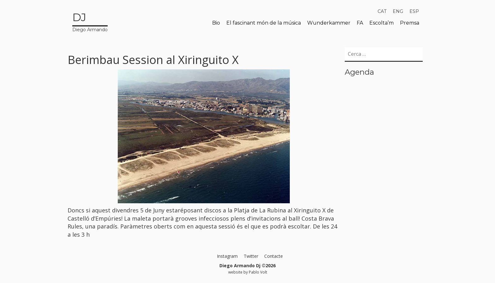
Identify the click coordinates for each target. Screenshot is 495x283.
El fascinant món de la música (263, 23)
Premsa (409, 23)
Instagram (227, 256)
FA (360, 23)
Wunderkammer (328, 23)
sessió (227, 226)
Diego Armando (90, 21)
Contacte (273, 256)
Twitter (251, 256)
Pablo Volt (258, 271)
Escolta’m (381, 23)
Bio (216, 23)
